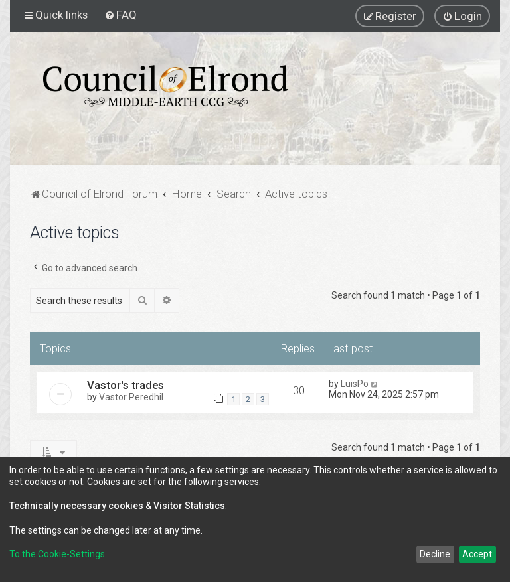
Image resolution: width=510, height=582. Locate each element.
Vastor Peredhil (131, 397)
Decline (435, 554)
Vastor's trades (125, 385)
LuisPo (355, 383)
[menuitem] (120, 15)
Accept (477, 554)
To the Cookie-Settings (57, 554)
